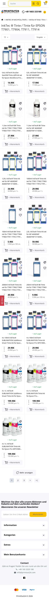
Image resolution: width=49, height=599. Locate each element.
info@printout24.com (24, 572)
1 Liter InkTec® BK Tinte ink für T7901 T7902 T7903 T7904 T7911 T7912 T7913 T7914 (12, 128)
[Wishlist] (20, 56)
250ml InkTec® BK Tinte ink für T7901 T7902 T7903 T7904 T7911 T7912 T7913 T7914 (36, 287)
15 (6, 37)
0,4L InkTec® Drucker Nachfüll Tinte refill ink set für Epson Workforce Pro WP (12, 75)
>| (37, 480)
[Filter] (2, 300)
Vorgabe (41, 37)
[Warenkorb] (45, 3)
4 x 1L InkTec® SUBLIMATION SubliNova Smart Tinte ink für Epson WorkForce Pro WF (12, 393)
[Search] (38, 3)
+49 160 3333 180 (24, 569)
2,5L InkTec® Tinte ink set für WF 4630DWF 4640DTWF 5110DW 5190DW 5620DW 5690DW (37, 234)
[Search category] (33, 3)
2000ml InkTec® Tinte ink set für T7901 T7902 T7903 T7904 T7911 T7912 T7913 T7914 (12, 287)
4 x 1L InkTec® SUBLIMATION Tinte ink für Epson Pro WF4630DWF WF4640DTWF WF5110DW (37, 393)
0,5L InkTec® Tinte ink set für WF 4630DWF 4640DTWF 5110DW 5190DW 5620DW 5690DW (37, 75)
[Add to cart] (12, 91)
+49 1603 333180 (31, 11)
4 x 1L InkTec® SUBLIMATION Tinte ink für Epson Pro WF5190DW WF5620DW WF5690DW (12, 446)
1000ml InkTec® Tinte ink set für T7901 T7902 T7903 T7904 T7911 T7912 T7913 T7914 (36, 181)
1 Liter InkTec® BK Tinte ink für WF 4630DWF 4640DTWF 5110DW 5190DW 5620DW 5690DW (37, 128)
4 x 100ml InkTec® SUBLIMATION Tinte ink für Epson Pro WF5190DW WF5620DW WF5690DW (36, 340)
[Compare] (20, 50)
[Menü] (4, 3)
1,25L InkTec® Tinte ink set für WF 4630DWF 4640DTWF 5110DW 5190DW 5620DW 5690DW (12, 181)
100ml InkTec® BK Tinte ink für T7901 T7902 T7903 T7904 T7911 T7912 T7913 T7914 (12, 234)
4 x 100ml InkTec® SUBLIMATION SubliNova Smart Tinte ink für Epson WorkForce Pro (12, 340)
